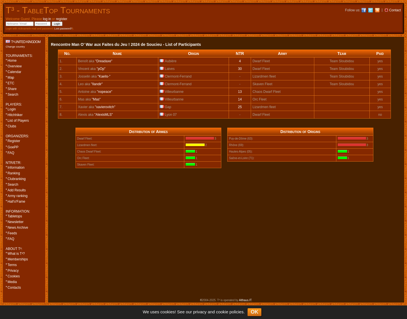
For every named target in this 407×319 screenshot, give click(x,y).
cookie (222, 311)
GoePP (13, 147)
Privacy (13, 271)
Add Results (17, 190)
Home (12, 61)
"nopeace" (104, 92)
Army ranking (18, 196)
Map (11, 78)
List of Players (18, 121)
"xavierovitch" (105, 107)
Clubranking (17, 179)
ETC (11, 83)
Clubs (12, 126)
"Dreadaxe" (103, 61)
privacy (200, 311)
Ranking (14, 173)
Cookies (14, 276)
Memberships (18, 259)
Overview (15, 66)
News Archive (18, 228)
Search (13, 95)
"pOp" (101, 69)
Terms (12, 265)
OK (254, 312)
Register (14, 141)
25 (240, 107)
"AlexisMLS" (103, 115)
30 (240, 69)
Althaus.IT (245, 300)
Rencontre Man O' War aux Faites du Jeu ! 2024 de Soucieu (106, 44)
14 (240, 99)
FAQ (11, 153)
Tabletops (15, 216)
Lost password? (63, 28)
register (61, 19)
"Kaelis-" (104, 76)
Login (12, 109)
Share (12, 89)
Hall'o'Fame (16, 202)
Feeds (12, 233)
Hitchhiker (15, 115)
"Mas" (96, 99)
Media (12, 282)
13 (240, 92)
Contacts (14, 288)
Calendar (14, 72)
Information (16, 168)
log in (47, 19)
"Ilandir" (97, 84)
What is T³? (16, 254)
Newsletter (16, 222)
